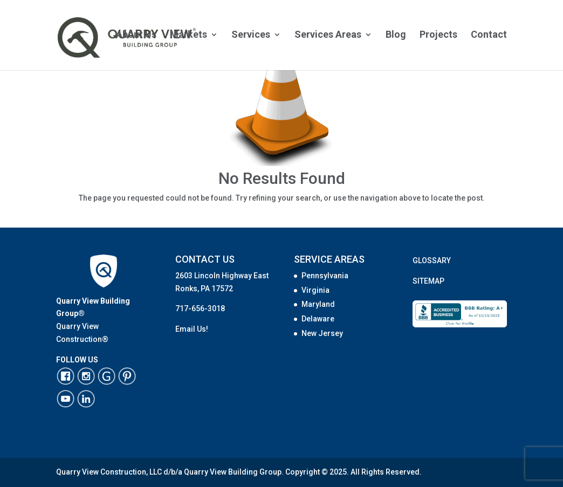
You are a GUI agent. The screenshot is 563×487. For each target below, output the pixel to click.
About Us (136, 35)
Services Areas (327, 35)
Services (250, 35)
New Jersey (322, 333)
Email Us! (191, 329)
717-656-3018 (200, 308)
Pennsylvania (324, 275)
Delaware (317, 318)
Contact (489, 35)
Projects (438, 35)
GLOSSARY (432, 260)
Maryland (318, 304)
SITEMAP (428, 281)
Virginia (315, 290)
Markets (188, 35)
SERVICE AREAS (329, 259)
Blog (396, 35)
